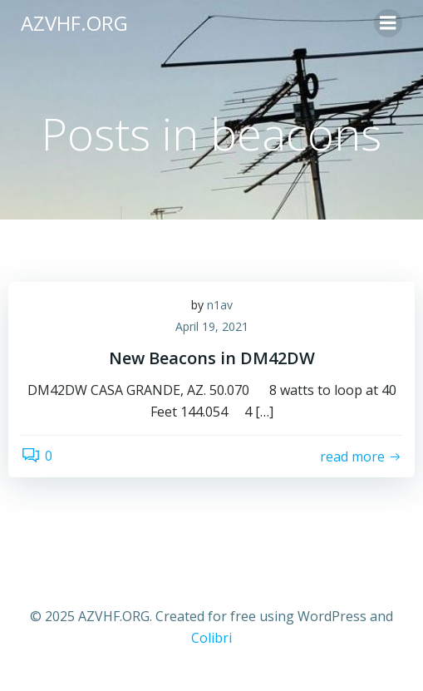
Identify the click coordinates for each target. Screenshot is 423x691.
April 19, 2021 (211, 326)
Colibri (211, 638)
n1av (220, 305)
